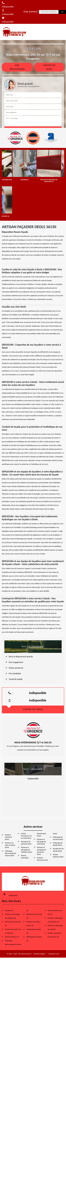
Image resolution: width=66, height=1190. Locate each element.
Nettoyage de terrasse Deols (58, 838)
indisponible (37, 693)
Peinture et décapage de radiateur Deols (26, 849)
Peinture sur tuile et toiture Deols (10, 845)
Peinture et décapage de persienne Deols (41, 850)
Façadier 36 (9, 910)
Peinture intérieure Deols (8, 837)
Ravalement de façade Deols (58, 850)
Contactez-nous (53, 954)
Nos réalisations (17, 67)
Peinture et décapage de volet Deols (41, 841)
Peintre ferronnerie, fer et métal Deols (26, 836)
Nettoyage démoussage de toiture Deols (10, 853)
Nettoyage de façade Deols (58, 844)
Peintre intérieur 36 (12, 937)
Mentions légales (39, 954)
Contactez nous (49, 67)
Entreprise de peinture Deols (26, 843)
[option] (24, 165)
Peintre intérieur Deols (58, 855)
